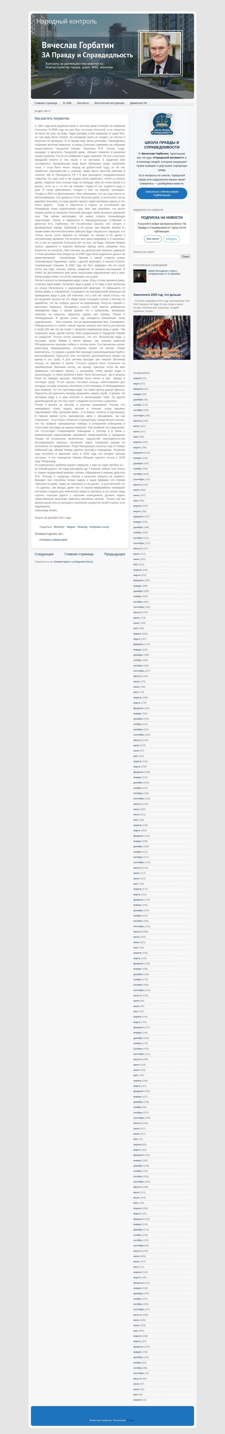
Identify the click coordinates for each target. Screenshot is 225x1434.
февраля (138, 389)
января (137, 394)
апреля (137, 378)
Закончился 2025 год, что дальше (157, 294)
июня (136, 431)
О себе (67, 102)
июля (136, 426)
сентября (138, 415)
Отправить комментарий (53, 539)
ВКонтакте (59, 527)
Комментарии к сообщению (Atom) (73, 561)
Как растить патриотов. (52, 118)
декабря (138, 399)
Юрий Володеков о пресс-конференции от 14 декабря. (164, 272)
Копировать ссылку (99, 527)
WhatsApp (83, 527)
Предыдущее (114, 554)
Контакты (83, 102)
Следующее (44, 554)
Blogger (130, 1420)
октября (137, 410)
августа (137, 420)
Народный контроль (66, 21)
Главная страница (45, 102)
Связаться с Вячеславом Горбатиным (161, 193)
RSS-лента (153, 238)
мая (135, 436)
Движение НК (138, 102)
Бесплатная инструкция (109, 102)
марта (136, 383)
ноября (137, 404)
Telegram (70, 527)
